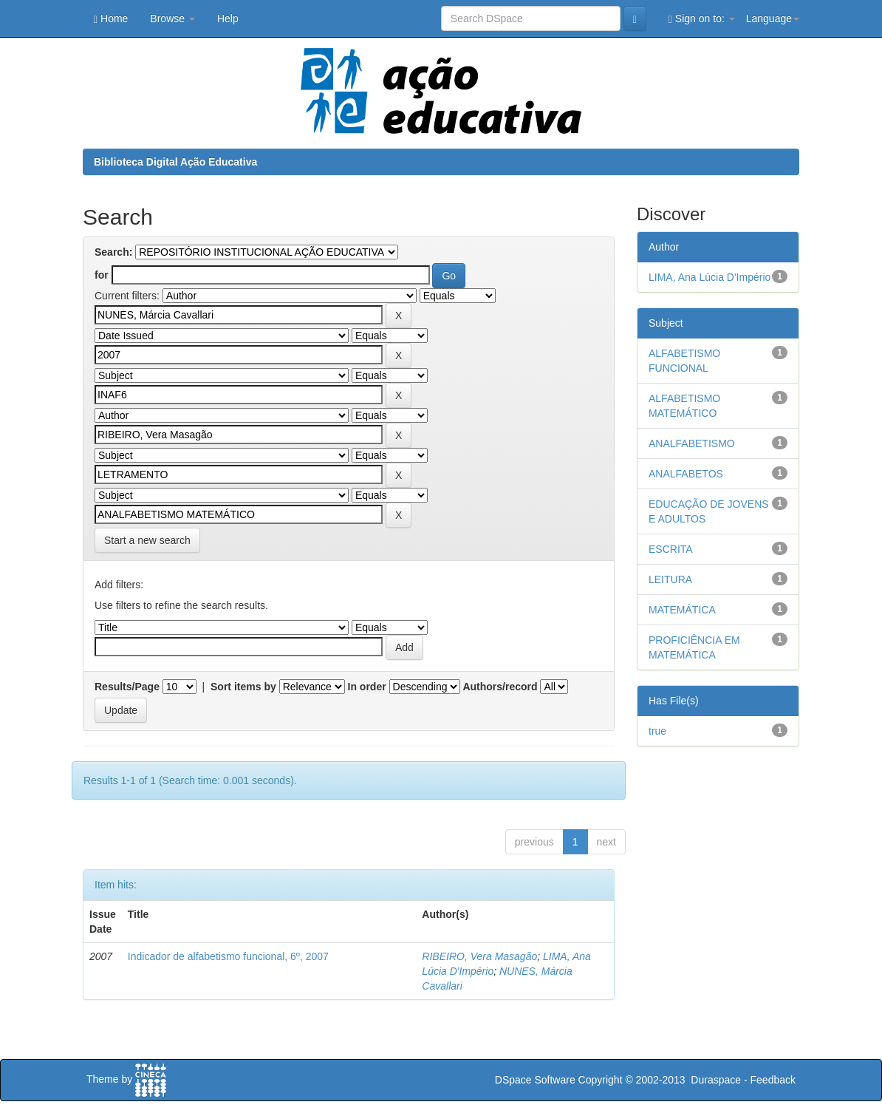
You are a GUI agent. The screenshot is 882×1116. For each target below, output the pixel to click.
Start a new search (147, 540)
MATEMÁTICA (682, 610)
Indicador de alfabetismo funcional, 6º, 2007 (228, 956)
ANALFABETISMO (692, 443)
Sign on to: (702, 19)
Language (772, 18)
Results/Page (127, 687)
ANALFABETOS (686, 474)
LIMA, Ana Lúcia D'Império (709, 277)
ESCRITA (671, 549)
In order (367, 687)
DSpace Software (535, 1080)
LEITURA (670, 579)
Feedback (773, 1080)
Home (111, 19)
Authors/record (499, 687)
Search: (113, 252)
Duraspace (716, 1080)
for (102, 275)
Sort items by (243, 687)
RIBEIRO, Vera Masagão (479, 956)
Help (228, 18)
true (657, 731)
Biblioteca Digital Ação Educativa (175, 162)
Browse (172, 18)
